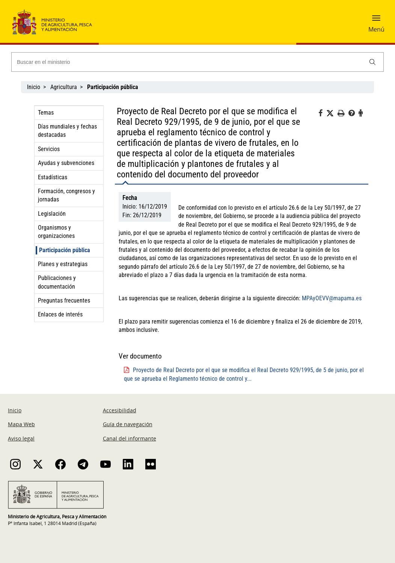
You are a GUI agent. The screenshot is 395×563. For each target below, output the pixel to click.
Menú (376, 29)
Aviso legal (21, 438)
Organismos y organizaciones (56, 231)
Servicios (49, 149)
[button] (376, 21)
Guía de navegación (127, 424)
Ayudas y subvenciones (66, 162)
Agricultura (63, 87)
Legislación (52, 213)
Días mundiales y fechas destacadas (67, 130)
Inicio (33, 87)
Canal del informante (129, 438)
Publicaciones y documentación (57, 282)
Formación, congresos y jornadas (66, 195)
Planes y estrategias (62, 264)
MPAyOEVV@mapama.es (332, 298)
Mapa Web (21, 424)
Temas (46, 112)
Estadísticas (52, 177)
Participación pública (64, 250)
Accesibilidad (119, 410)
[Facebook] (322, 114)
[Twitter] (332, 113)
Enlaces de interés (60, 314)
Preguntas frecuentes (64, 300)
